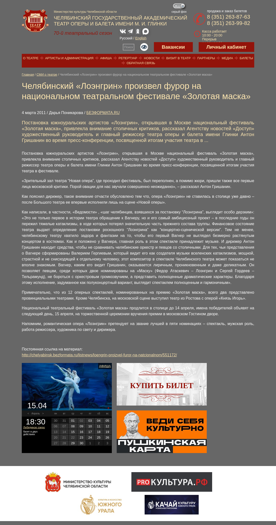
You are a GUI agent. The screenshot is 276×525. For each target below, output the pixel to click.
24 (90, 437)
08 (72, 426)
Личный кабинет (226, 47)
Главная (28, 74)
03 (90, 420)
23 (81, 437)
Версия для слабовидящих (144, 47)
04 (98, 420)
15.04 (37, 405)
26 (107, 437)
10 (90, 426)
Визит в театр (178, 58)
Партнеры (206, 58)
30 (81, 443)
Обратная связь (141, 63)
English (141, 38)
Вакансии (173, 47)
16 (81, 432)
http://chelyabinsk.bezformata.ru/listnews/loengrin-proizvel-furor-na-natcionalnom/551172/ (99, 355)
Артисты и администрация (69, 58)
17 (90, 432)
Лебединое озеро (34, 427)
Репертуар (128, 58)
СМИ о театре (46, 74)
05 (107, 420)
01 (72, 420)
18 (98, 432)
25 (98, 437)
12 (107, 426)
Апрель (36, 413)
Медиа (227, 58)
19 (107, 432)
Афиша (106, 58)
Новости (152, 58)
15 (72, 432)
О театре (30, 58)
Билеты (246, 58)
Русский (126, 38)
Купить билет (162, 385)
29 (72, 443)
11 (98, 426)
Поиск (128, 47)
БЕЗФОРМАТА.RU (103, 113)
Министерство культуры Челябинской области (85, 11)
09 (81, 426)
